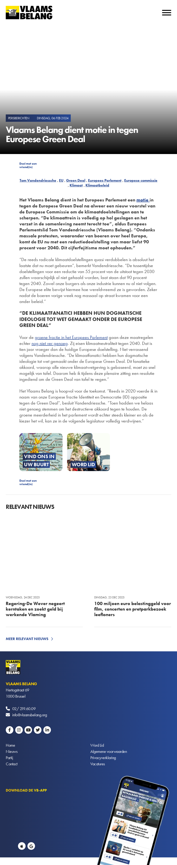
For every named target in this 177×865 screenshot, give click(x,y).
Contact (12, 763)
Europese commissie (140, 180)
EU (61, 180)
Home (10, 745)
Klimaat (76, 185)
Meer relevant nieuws (27, 638)
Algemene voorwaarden (108, 751)
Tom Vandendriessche (38, 180)
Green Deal (75, 180)
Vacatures (97, 763)
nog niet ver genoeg (50, 343)
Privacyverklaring (103, 757)
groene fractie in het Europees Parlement (71, 337)
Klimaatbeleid (97, 185)
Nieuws (11, 751)
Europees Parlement (104, 180)
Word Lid (97, 745)
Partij (9, 757)
